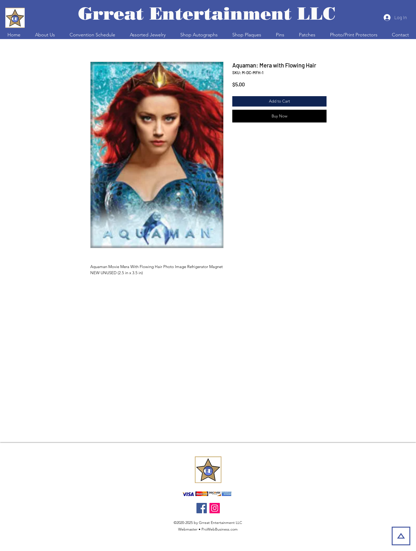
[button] (92, 35)
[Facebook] (201, 508)
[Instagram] (214, 508)
